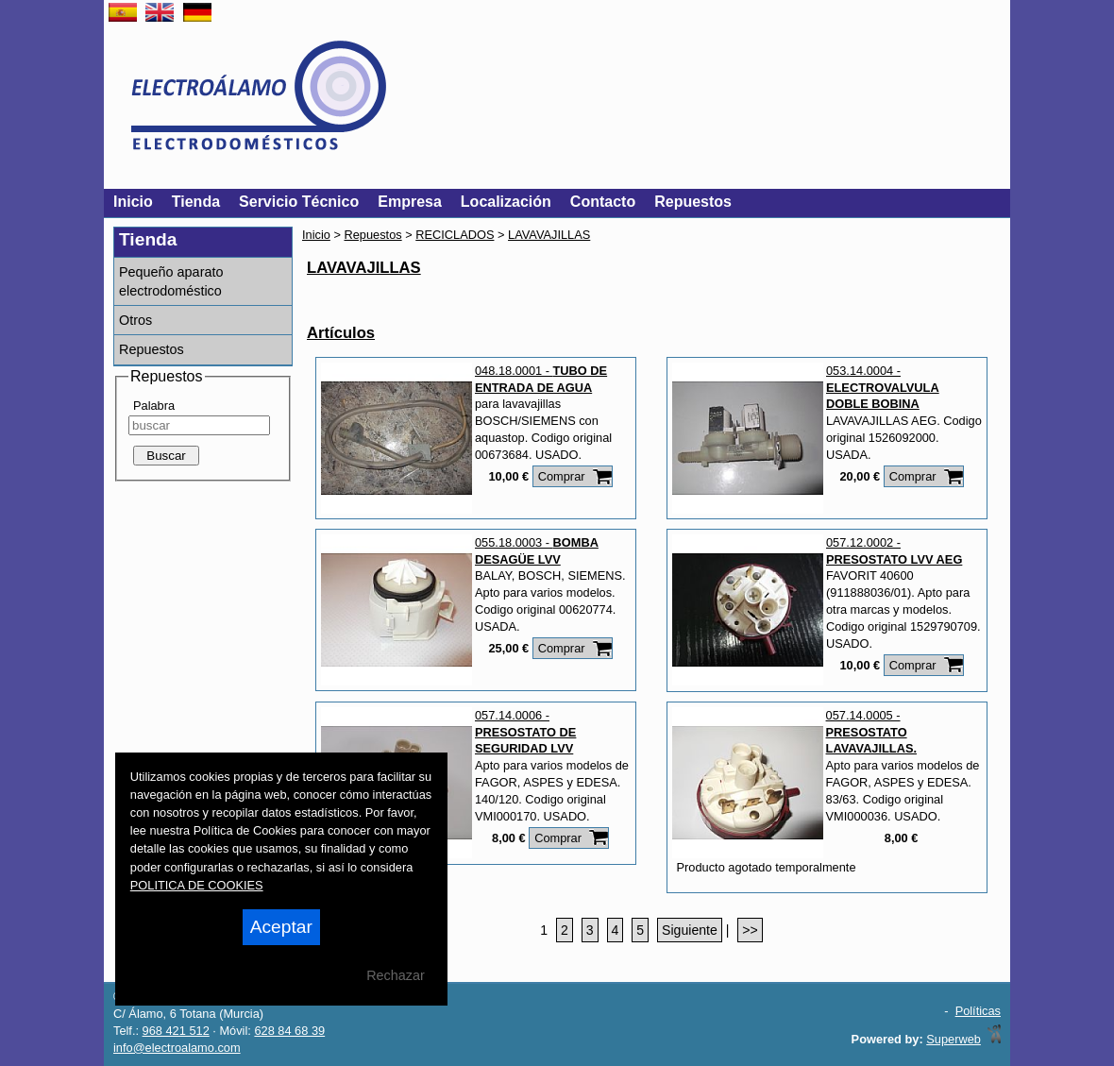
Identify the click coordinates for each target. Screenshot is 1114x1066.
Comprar (561, 476)
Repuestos (151, 349)
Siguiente (689, 930)
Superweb (953, 1039)
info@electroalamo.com (177, 1048)
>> (749, 930)
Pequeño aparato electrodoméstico (171, 281)
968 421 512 (176, 1031)
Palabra (154, 405)
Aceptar (281, 927)
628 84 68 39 (289, 1031)
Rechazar (395, 975)
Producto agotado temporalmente (766, 867)
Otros (135, 320)
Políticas (978, 1011)
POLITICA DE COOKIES (196, 885)
